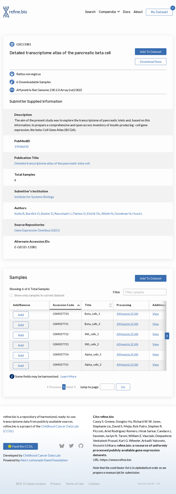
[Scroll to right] (167, 336)
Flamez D (79, 213)
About (138, 12)
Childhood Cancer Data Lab (42, 455)
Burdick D (33, 213)
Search (90, 12)
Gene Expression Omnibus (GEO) (37, 230)
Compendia (107, 12)
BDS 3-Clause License (31, 483)
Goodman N (122, 213)
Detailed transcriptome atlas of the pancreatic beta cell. (52, 163)
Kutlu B (19, 213)
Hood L (137, 213)
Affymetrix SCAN (127, 313)
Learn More (68, 376)
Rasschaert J (63, 213)
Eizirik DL (93, 213)
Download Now (150, 61)
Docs (126, 12)
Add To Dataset (150, 51)
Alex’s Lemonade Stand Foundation (44, 460)
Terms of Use (75, 483)
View (155, 313)
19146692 (21, 146)
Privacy (55, 483)
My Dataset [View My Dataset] (159, 12)
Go (123, 387)
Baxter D (47, 213)
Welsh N (107, 213)
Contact (94, 483)
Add (21, 315)
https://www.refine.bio (115, 460)
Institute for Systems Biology (34, 197)
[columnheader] (66, 305)
